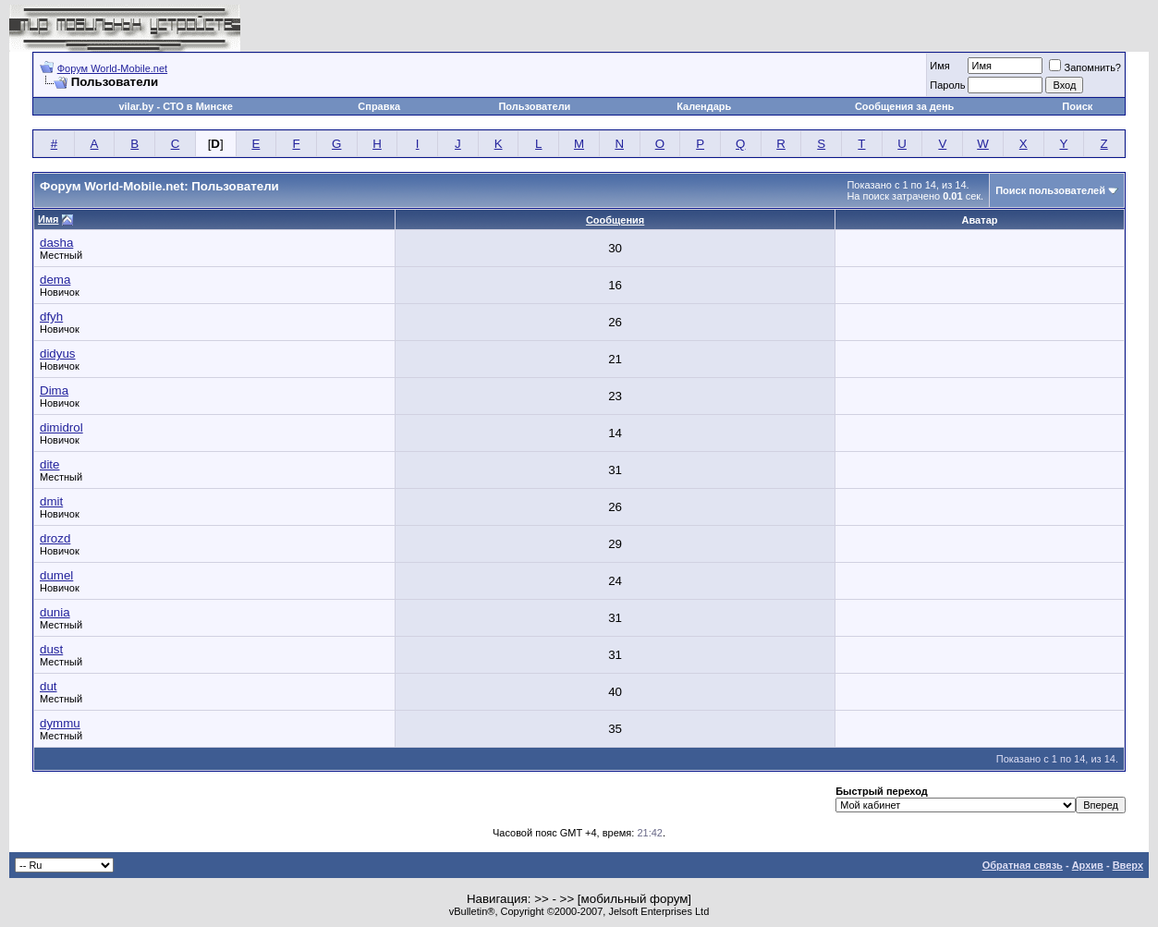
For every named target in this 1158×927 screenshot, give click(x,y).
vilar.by (135, 106)
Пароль (947, 85)
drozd (55, 538)
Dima (54, 390)
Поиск (1077, 106)
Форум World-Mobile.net (112, 68)
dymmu (60, 723)
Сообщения (615, 220)
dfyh (51, 316)
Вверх (1128, 865)
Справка (379, 106)
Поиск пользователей (1050, 190)
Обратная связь (1022, 865)
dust (51, 649)
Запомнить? (1085, 67)
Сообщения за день (904, 106)
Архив (1087, 865)
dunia (55, 612)
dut (48, 686)
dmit (51, 501)
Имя (939, 65)
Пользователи (534, 106)
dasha (56, 243)
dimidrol (61, 427)
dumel (56, 575)
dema (55, 280)
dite (50, 464)
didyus (58, 353)
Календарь (704, 106)
